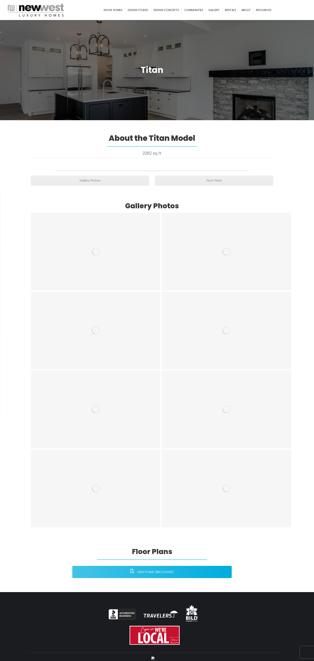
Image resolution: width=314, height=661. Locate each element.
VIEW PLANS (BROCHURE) (152, 581)
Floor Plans (214, 190)
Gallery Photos (90, 190)
